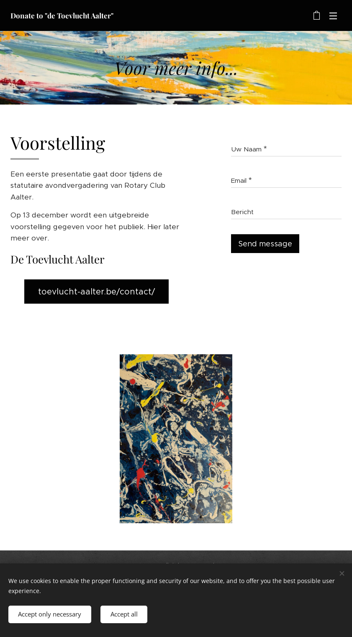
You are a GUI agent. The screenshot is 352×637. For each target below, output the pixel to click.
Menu (333, 15)
